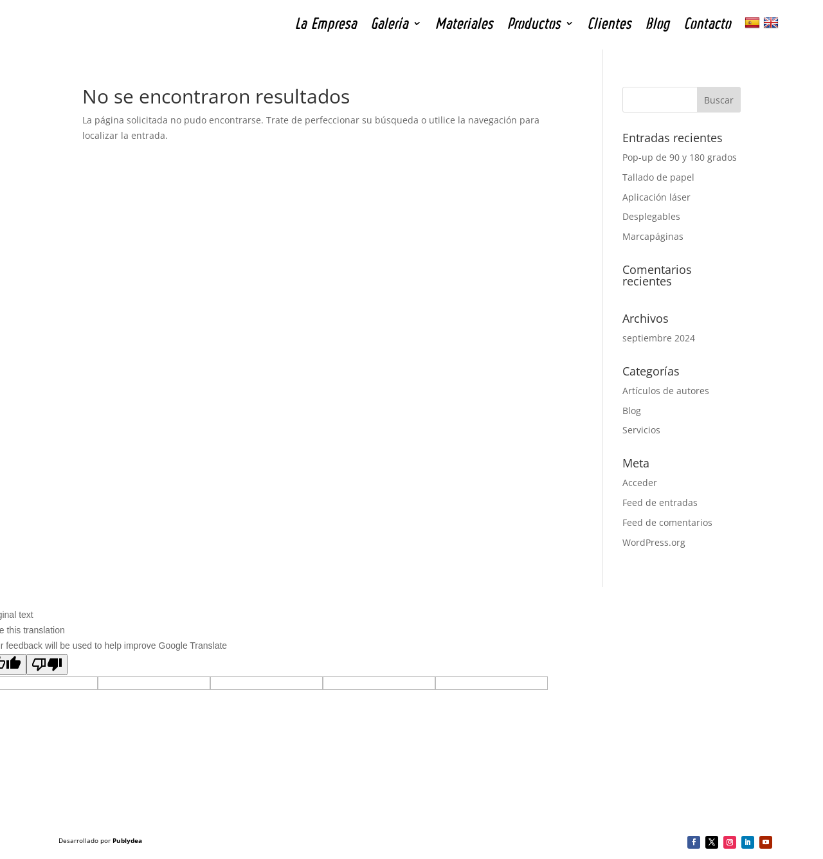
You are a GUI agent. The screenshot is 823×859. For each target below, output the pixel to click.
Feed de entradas (660, 502)
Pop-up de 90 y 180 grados (679, 157)
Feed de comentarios (667, 522)
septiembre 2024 (658, 338)
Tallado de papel (658, 177)
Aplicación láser (656, 197)
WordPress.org (653, 542)
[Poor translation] (47, 664)
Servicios (641, 430)
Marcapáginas (652, 236)
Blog (631, 410)
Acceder (639, 482)
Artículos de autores (665, 390)
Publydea (127, 840)
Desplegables (651, 216)
